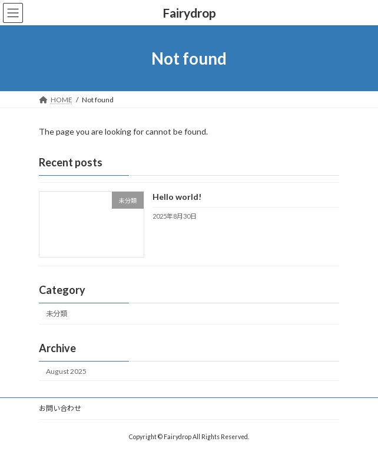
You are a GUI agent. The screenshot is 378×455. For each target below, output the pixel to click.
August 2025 (66, 371)
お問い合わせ (60, 408)
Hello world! (176, 197)
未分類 (56, 314)
